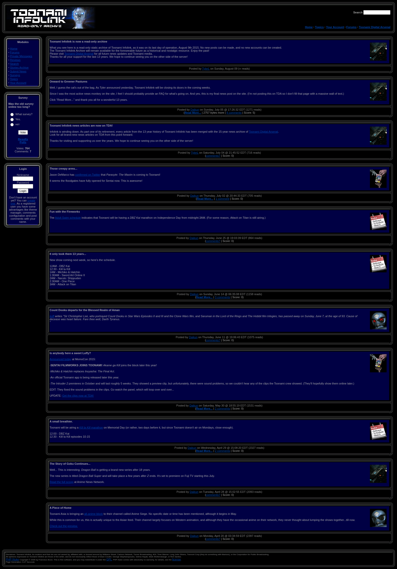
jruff (52, 316)
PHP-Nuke (12, 559)
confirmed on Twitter (87, 174)
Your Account (335, 27)
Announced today (60, 359)
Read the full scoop (61, 481)
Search (14, 63)
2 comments (222, 408)
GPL (109, 559)
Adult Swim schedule (68, 217)
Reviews (15, 60)
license (176, 559)
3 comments (222, 297)
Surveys (15, 75)
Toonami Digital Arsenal (374, 27)
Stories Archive (19, 67)
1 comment (222, 198)
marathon (91, 427)
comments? (213, 155)
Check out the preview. (64, 525)
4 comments (234, 112)
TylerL (206, 68)
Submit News (18, 71)
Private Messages (21, 56)
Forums (351, 27)
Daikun (194, 109)
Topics (319, 27)
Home (309, 27)
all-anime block (93, 513)
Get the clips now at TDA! (78, 395)
